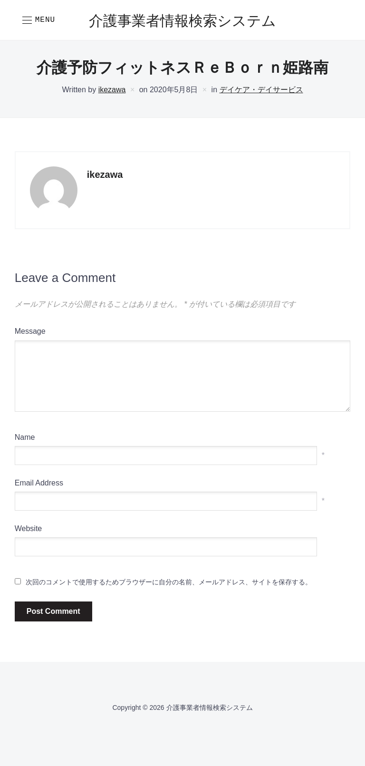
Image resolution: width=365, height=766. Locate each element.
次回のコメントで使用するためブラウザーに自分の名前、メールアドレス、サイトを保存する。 (169, 582)
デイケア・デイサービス (261, 90)
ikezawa (112, 90)
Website (28, 528)
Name (25, 437)
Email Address (39, 483)
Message (30, 331)
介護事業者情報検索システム (182, 22)
